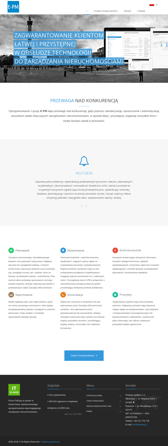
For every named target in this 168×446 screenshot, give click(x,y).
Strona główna (94, 396)
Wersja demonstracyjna (98, 406)
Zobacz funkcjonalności (84, 355)
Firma (141, 11)
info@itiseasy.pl (140, 424)
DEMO (127, 11)
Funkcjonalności (106, 11)
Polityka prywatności (50, 442)
